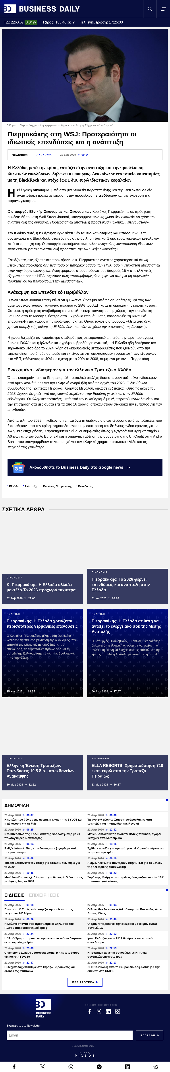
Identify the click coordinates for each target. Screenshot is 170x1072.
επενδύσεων (107, 195)
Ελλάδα (14, 486)
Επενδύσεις (85, 486)
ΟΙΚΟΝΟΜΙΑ (44, 154)
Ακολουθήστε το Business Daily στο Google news (71, 467)
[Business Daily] (43, 1008)
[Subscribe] (148, 1035)
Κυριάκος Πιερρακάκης (57, 486)
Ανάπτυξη (31, 486)
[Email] (70, 1035)
